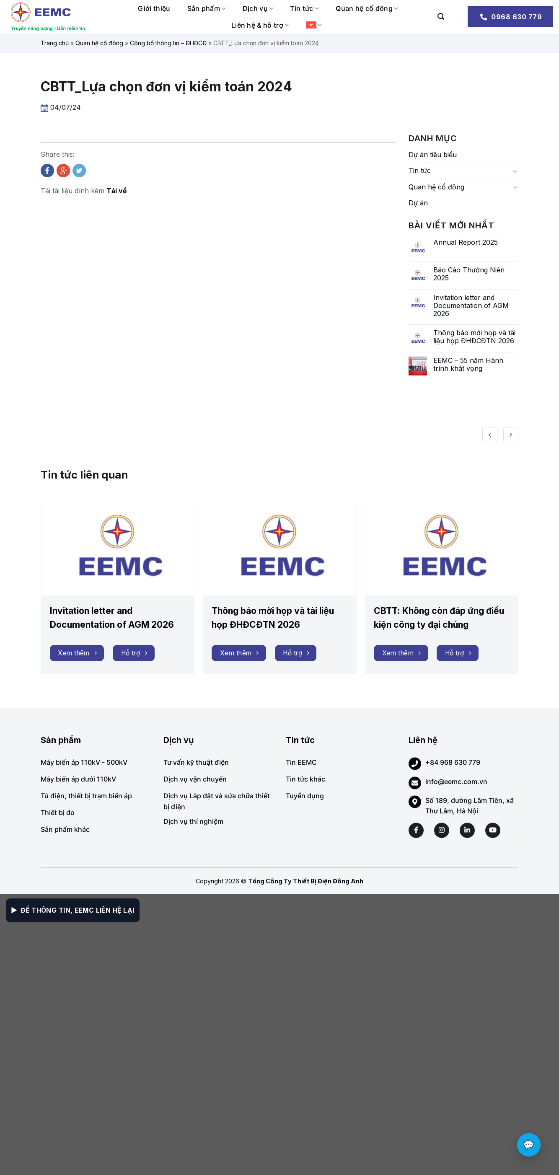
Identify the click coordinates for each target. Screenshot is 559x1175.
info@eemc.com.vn (456, 781)
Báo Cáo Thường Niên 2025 (469, 274)
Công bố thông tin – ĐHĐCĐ (168, 43)
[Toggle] (515, 171)
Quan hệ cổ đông (367, 8)
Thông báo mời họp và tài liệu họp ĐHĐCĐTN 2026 (474, 337)
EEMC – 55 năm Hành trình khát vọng (468, 365)
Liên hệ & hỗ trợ (260, 25)
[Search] (440, 16)
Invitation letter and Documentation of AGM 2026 (471, 306)
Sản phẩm (206, 8)
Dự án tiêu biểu (433, 154)
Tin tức (304, 8)
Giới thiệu (154, 8)
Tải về (116, 190)
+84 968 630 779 (452, 762)
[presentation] (489, 434)
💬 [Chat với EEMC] (528, 1145)
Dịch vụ (258, 8)
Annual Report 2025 (465, 242)
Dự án (418, 203)
